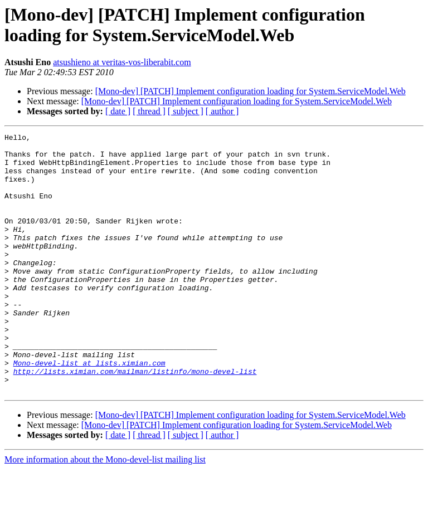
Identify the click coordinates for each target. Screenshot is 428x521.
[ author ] (222, 111)
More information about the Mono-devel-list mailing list (105, 511)
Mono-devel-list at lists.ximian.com (89, 410)
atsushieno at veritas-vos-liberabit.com (122, 62)
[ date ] (117, 111)
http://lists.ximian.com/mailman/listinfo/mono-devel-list (135, 420)
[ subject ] (185, 111)
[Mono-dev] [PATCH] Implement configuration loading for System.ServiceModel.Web (250, 91)
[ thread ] (149, 111)
